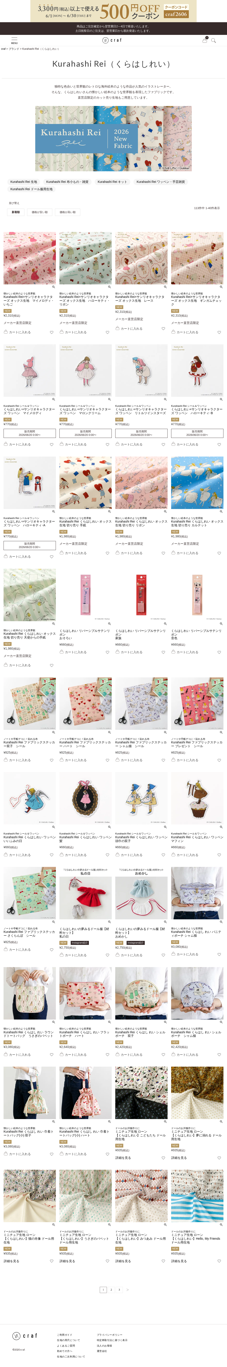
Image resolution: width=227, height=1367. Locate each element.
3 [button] (119, 1289)
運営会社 (101, 1351)
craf (3, 48)
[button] (126, 1289)
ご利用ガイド (64, 1334)
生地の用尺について (68, 1340)
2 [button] (111, 1289)
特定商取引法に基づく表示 (111, 1340)
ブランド (14, 48)
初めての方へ (64, 1351)
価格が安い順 (40, 212)
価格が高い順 (68, 212)
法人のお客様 (103, 1345)
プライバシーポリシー (109, 1334)
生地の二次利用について (71, 1356)
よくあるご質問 (66, 1345)
